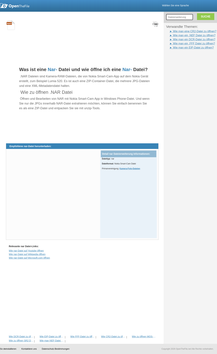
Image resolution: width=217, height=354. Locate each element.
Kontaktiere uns (29, 349)
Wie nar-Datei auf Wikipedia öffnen (27, 254)
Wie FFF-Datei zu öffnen (82, 336)
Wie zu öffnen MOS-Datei (144, 336)
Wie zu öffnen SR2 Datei (21, 340)
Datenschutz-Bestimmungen (55, 349)
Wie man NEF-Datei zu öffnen (52, 340)
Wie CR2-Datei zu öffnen (113, 336)
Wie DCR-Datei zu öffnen (21, 336)
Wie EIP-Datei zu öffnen (52, 336)
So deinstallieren (8, 349)
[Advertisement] (186, 57)
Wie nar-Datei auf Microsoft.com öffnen (29, 257)
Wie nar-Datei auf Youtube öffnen (26, 250)
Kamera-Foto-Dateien (130, 168)
